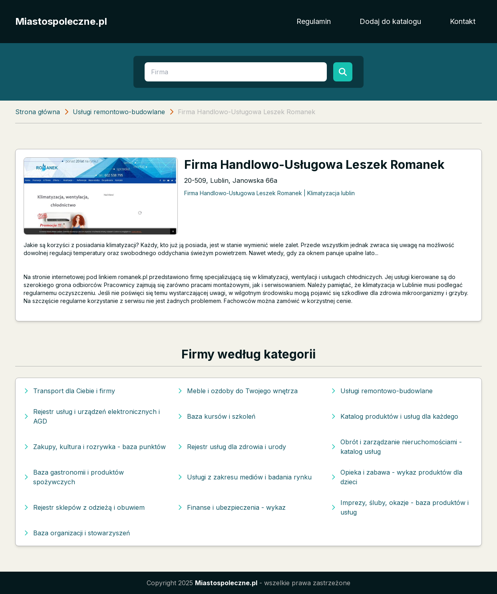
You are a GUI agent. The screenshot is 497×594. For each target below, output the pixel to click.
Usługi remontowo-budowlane (119, 112)
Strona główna (37, 112)
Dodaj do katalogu (390, 21)
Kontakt (462, 21)
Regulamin (313, 21)
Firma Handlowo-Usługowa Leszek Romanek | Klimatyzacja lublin (269, 193)
